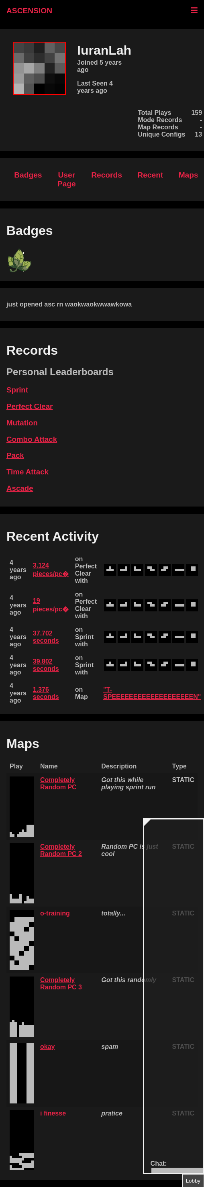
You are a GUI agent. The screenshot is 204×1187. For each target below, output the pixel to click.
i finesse (53, 1113)
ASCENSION (29, 10)
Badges (28, 175)
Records (106, 175)
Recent (150, 175)
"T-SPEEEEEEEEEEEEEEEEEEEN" (152, 693)
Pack (15, 455)
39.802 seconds (46, 665)
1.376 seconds (46, 693)
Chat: (159, 1163)
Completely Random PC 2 (61, 850)
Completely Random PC (58, 783)
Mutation (22, 423)
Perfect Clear (29, 406)
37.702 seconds (46, 637)
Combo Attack (31, 439)
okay (47, 1046)
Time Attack (27, 472)
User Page (66, 179)
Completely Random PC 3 (61, 984)
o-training (55, 913)
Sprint (17, 390)
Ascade (19, 488)
